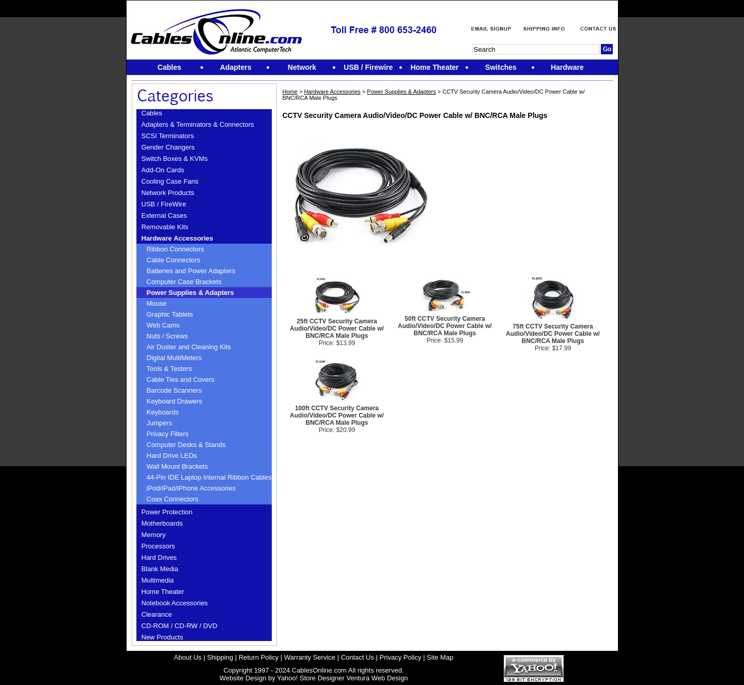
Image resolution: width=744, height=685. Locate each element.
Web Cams (163, 325)
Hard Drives (159, 557)
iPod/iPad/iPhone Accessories (191, 488)
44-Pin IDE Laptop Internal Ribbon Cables (209, 477)
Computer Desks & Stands (186, 445)
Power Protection (167, 512)
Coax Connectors (172, 499)
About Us (188, 657)
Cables (152, 113)
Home (289, 91)
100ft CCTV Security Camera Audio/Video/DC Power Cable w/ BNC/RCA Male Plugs (337, 415)
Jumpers (160, 423)
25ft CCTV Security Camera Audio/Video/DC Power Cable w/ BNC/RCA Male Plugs (337, 328)
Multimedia (158, 580)
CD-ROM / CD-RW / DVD (180, 626)
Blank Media (160, 569)
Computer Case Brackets (184, 282)
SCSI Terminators (168, 136)
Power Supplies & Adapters (190, 292)
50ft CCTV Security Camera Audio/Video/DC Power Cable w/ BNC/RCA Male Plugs (445, 326)
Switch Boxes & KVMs (175, 158)
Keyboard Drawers (175, 401)
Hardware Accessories (177, 238)
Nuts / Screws (167, 336)
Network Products (168, 193)
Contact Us (357, 657)
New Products (162, 637)
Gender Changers (168, 147)
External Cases (164, 215)
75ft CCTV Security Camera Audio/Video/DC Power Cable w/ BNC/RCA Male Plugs (553, 334)
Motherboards (162, 523)
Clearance (157, 614)
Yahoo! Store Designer (311, 678)
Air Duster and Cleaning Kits (189, 347)
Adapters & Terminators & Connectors (198, 124)
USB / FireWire (164, 204)
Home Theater (163, 591)
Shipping (220, 657)
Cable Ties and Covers (181, 379)
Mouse (157, 303)
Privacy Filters (168, 434)
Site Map (440, 657)
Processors (158, 546)
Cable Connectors (173, 260)
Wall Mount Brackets (177, 466)
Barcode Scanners (174, 390)
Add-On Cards (163, 170)
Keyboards (163, 412)
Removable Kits (165, 227)
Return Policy (258, 657)
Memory (154, 535)
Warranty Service (309, 657)
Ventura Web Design (377, 678)
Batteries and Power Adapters (191, 271)
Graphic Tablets (170, 314)
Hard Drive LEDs (172, 455)
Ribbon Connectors (175, 249)
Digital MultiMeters (174, 358)
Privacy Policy (401, 657)
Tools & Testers (169, 369)
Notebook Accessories (175, 603)
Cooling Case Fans (170, 181)
